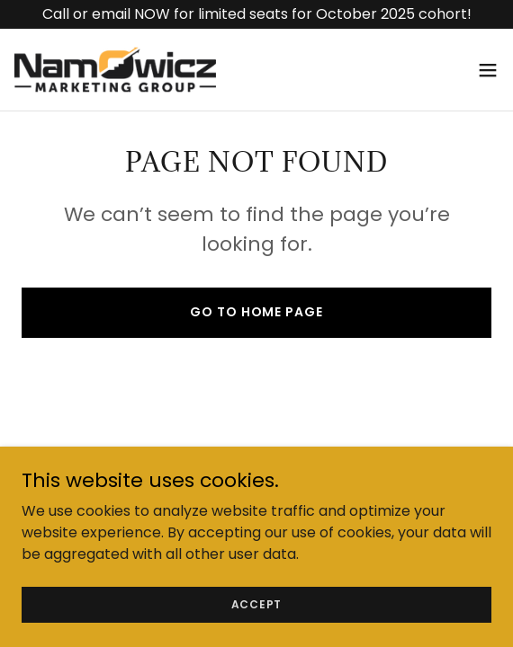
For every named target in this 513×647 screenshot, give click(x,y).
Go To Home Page (256, 312)
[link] (115, 69)
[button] (488, 70)
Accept (257, 628)
